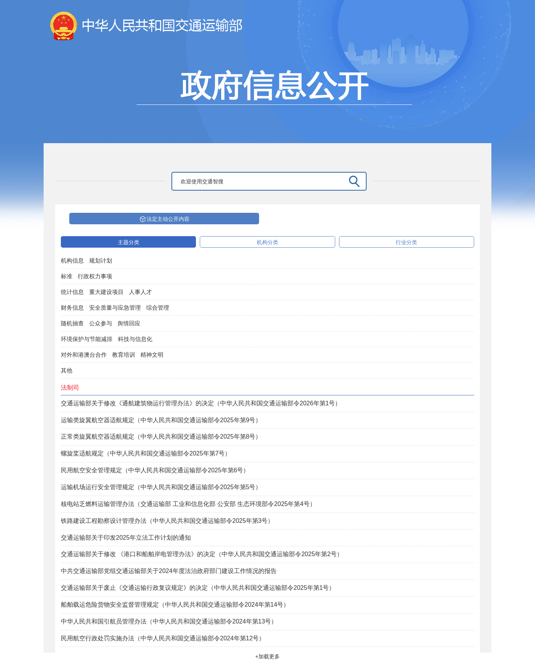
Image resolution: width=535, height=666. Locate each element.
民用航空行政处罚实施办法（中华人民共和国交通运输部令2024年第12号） (163, 638)
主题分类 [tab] (128, 242)
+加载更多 (267, 656)
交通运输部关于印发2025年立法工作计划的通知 (126, 537)
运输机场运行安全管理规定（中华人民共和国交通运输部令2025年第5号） (161, 487)
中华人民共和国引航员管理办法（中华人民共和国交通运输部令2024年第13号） (169, 621)
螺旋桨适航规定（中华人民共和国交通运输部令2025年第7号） (146, 453)
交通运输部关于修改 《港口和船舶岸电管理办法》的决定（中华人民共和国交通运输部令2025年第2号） (202, 554)
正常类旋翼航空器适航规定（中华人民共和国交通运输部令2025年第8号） (161, 436)
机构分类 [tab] (267, 242)
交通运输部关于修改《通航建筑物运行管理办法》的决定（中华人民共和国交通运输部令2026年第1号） (201, 403)
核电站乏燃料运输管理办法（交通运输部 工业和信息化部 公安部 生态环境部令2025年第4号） (188, 504)
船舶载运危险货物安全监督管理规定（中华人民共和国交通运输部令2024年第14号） (175, 604)
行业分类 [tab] (406, 242)
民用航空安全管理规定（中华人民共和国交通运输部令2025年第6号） (155, 470)
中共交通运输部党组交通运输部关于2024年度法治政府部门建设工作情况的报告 (169, 571)
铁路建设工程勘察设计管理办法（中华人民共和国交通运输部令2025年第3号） (167, 520)
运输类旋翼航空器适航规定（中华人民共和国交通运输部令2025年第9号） (161, 420)
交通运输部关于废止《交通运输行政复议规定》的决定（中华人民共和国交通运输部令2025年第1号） (198, 587)
